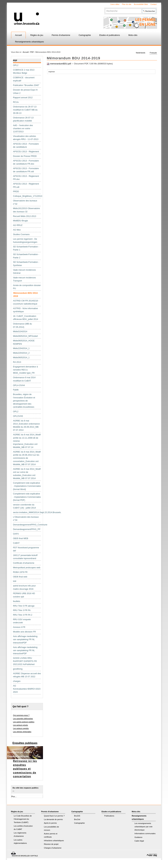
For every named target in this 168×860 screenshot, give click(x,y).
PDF (32, 52)
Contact (153, 4)
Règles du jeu (36, 35)
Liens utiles (114, 4)
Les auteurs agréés (21, 728)
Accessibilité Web (141, 4)
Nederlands (140, 53)
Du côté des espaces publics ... (25, 789)
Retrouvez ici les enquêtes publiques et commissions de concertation (25, 769)
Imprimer (51, 72)
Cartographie (85, 35)
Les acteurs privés (20, 725)
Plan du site (126, 4)
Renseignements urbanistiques (29, 41)
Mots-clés (132, 35)
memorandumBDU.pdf (59, 63)
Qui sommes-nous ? (21, 715)
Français (153, 53)
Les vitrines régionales (22, 732)
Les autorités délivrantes (23, 719)
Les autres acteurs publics (23, 722)
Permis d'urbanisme (61, 35)
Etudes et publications (109, 35)
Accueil (18, 35)
